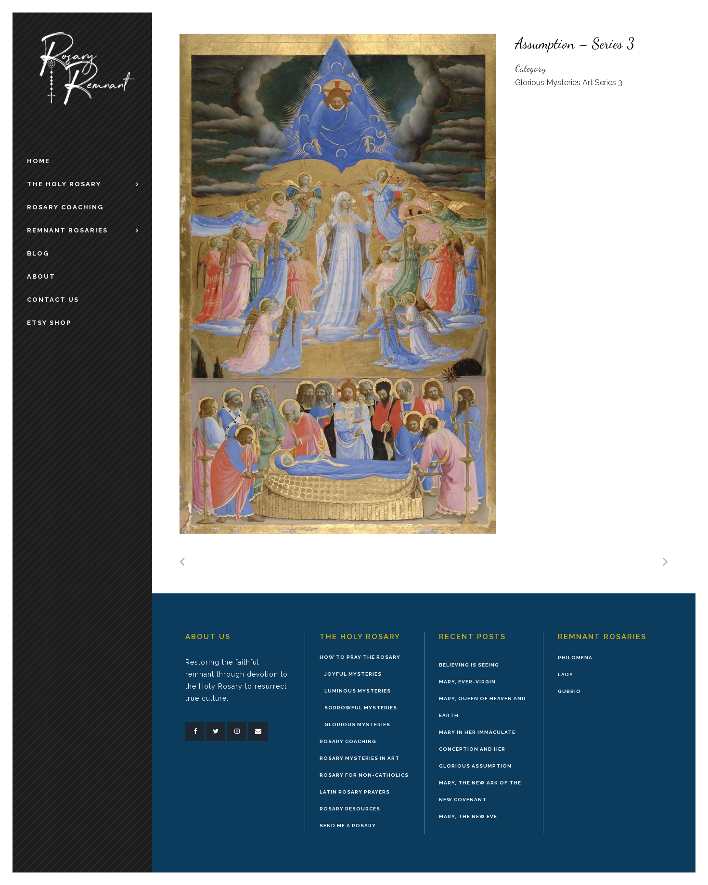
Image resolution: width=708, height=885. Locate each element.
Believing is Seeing (469, 664)
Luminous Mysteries (357, 690)
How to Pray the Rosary (360, 657)
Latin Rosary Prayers (355, 792)
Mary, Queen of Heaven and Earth (482, 707)
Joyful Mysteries (353, 674)
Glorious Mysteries (357, 724)
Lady (565, 674)
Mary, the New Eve (468, 816)
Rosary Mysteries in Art (359, 758)
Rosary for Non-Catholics (364, 775)
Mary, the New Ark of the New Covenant (480, 791)
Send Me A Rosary (348, 825)
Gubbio (569, 691)
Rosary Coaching (348, 741)
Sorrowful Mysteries (360, 707)
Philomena (575, 657)
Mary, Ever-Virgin (467, 681)
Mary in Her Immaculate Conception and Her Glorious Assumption (477, 749)
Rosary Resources (350, 808)
